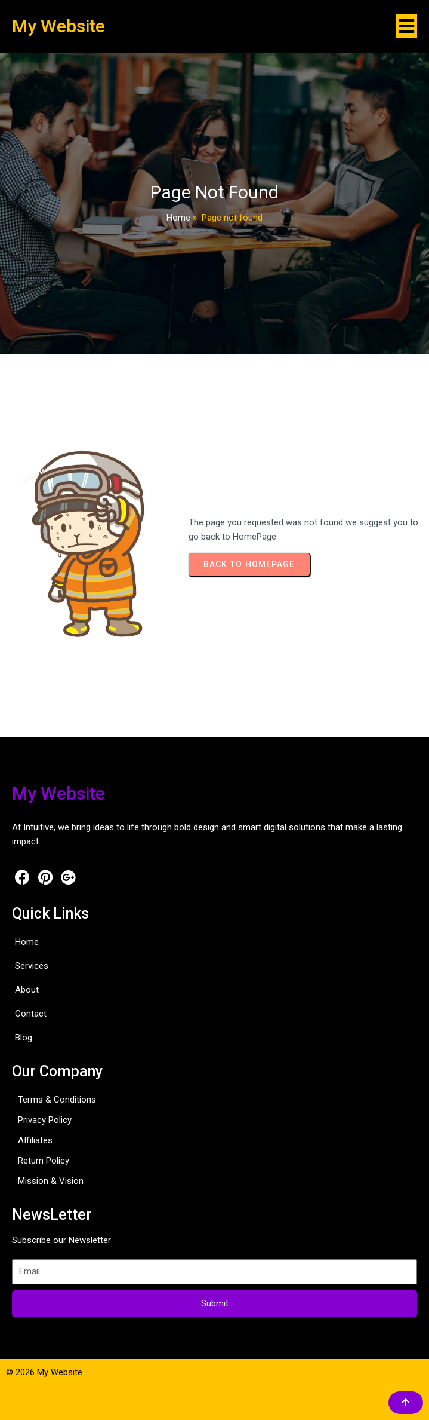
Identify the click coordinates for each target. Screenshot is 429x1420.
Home (178, 217)
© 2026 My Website (44, 1372)
